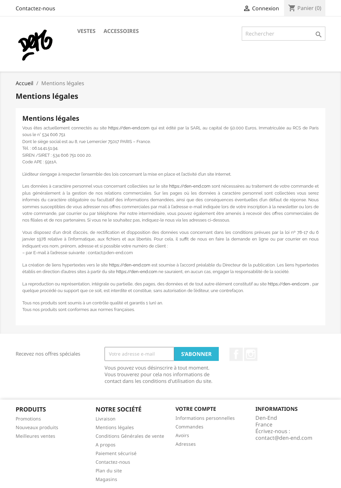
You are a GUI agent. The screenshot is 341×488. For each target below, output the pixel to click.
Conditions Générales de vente (130, 436)
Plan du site (109, 470)
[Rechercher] (283, 34)
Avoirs (182, 435)
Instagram (250, 354)
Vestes (86, 31)
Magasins (106, 479)
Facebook (236, 354)
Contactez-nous (35, 8)
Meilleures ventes (35, 436)
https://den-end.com (129, 127)
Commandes (189, 426)
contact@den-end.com (283, 437)
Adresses (185, 444)
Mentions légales (115, 427)
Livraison (106, 418)
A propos (106, 444)
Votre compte (195, 408)
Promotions (28, 418)
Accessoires (121, 31)
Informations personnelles (205, 418)
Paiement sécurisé (116, 453)
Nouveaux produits (37, 427)
